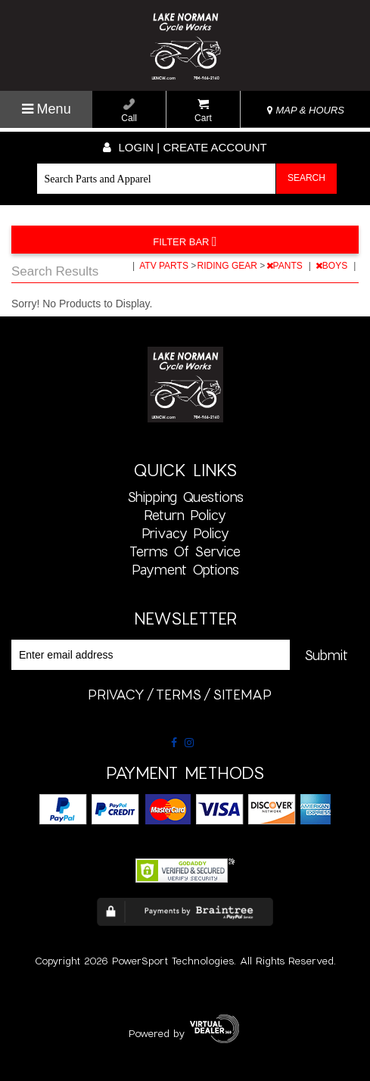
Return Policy (185, 514)
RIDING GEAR (228, 265)
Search (306, 178)
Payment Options (185, 569)
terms (178, 694)
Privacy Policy (185, 533)
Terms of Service (185, 551)
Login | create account (184, 147)
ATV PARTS (165, 265)
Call (129, 110)
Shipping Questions (185, 496)
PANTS (285, 265)
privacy (116, 694)
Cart (203, 110)
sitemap (242, 694)
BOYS (333, 265)
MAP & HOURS (305, 110)
